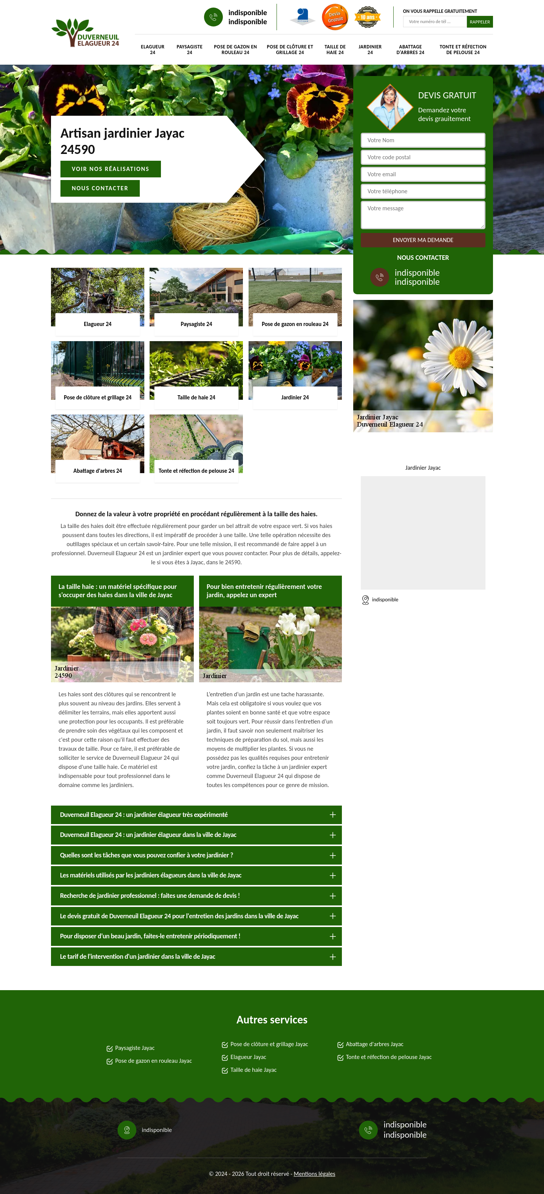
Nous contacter (100, 188)
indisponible (248, 12)
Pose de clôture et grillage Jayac (269, 1044)
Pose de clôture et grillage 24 (290, 49)
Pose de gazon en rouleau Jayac (153, 1060)
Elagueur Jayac (248, 1056)
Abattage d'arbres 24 (411, 49)
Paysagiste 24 (190, 49)
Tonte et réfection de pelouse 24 (463, 49)
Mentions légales (314, 1173)
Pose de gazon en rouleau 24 (235, 49)
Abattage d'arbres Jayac (374, 1044)
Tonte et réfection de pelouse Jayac (389, 1056)
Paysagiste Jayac (135, 1047)
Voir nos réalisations (111, 168)
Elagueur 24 (152, 49)
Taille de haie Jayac (253, 1069)
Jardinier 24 (370, 49)
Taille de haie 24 (335, 49)
